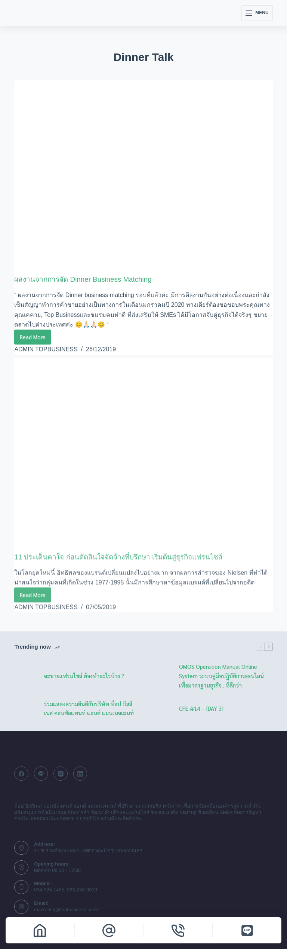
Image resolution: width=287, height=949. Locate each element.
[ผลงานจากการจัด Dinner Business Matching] (143, 177)
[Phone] (178, 930)
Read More (35, 339)
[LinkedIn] (80, 773)
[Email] (109, 930)
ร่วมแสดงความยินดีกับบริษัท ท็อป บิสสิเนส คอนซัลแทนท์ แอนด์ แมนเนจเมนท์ (89, 708)
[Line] (41, 773)
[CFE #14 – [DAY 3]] (160, 708)
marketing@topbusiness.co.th (66, 909)
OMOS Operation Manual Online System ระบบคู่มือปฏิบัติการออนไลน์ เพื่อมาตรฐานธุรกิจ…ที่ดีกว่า (221, 675)
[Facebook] (21, 773)
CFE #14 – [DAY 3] (201, 707)
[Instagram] (60, 773)
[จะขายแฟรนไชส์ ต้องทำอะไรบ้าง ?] (25, 676)
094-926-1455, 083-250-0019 (65, 890)
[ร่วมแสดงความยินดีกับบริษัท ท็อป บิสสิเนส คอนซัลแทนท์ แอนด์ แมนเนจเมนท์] (25, 708)
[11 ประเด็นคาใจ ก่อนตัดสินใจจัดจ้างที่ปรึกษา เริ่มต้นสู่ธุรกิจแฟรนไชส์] (143, 461)
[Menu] (256, 13)
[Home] (40, 930)
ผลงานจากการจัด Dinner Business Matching (87, 279)
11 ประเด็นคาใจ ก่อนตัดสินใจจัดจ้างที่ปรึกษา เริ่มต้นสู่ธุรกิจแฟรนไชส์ (126, 562)
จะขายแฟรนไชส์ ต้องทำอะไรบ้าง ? (84, 675)
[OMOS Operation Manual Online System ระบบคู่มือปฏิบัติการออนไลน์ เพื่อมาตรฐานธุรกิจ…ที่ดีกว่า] (160, 676)
